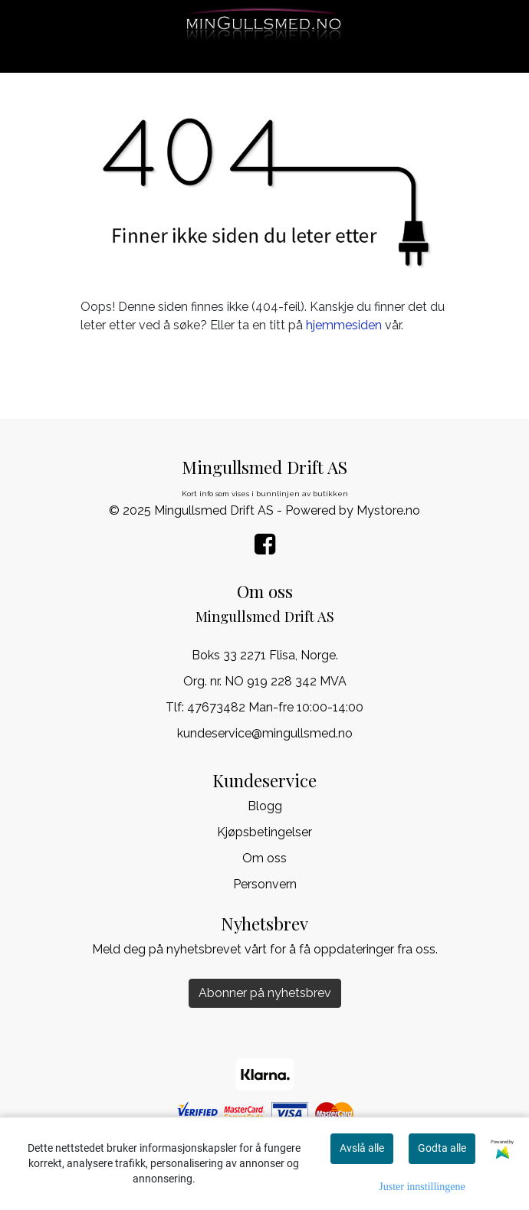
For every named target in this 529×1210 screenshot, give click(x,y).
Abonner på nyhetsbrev (265, 993)
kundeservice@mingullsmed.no (265, 733)
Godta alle (442, 1148)
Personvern (265, 884)
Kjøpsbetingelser (264, 832)
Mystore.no (388, 510)
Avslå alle (362, 1148)
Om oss (264, 858)
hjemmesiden (344, 325)
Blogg (265, 806)
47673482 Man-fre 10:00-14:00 (275, 707)
